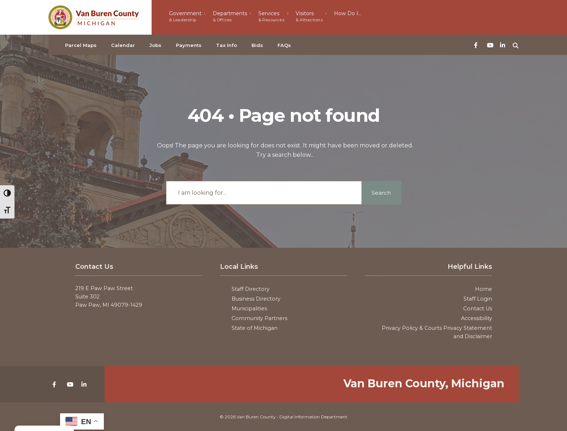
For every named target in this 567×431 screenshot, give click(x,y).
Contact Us (477, 308)
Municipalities (249, 308)
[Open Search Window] (515, 45)
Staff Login (478, 299)
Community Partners (259, 318)
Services (271, 16)
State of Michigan (255, 328)
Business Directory (256, 299)
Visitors (309, 16)
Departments (230, 16)
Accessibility (476, 318)
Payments (189, 45)
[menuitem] (188, 15)
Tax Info (226, 45)
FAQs (284, 45)
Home (483, 289)
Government (185, 16)
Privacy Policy (400, 328)
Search (381, 192)
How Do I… (347, 13)
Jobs (155, 45)
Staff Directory (251, 289)
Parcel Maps (81, 45)
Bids (257, 45)
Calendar (123, 45)
